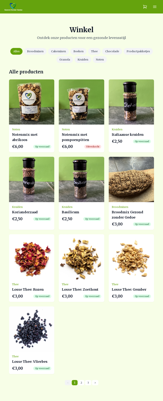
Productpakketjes (138, 51)
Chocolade (112, 51)
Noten (100, 59)
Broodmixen (35, 51)
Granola (64, 59)
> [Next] (95, 382)
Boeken (78, 51)
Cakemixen (58, 51)
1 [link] (74, 382)
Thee (94, 51)
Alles (16, 51)
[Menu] (154, 6)
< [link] (68, 382)
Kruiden (83, 59)
